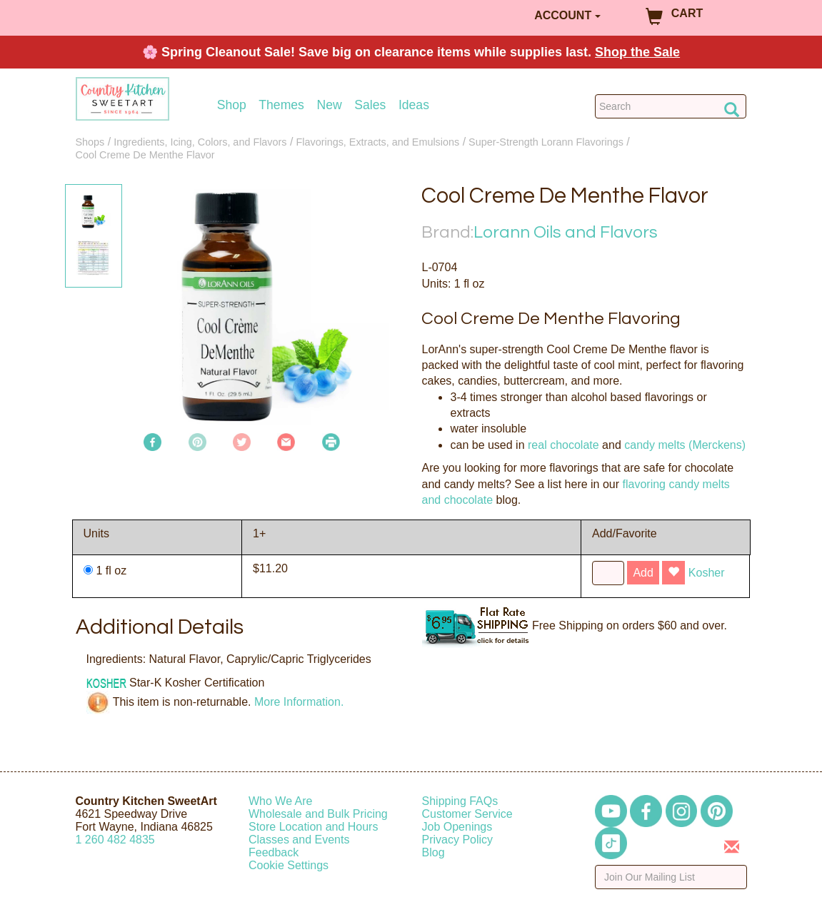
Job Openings (457, 827)
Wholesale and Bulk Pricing (318, 814)
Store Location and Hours (313, 827)
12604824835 (115, 840)
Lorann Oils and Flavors (565, 232)
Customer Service (467, 814)
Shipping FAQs (460, 801)
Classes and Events (299, 840)
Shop (231, 105)
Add (643, 573)
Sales (370, 105)
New (328, 105)
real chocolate (563, 445)
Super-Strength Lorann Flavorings (545, 142)
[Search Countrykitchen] (671, 106)
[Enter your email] (671, 877)
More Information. (299, 702)
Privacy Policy (457, 840)
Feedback (274, 852)
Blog (433, 852)
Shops (90, 142)
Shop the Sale (637, 52)
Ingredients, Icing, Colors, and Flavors (200, 142)
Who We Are (281, 801)
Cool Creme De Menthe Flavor (145, 155)
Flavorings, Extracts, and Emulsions (377, 142)
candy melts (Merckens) (685, 445)
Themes (281, 105)
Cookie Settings (289, 865)
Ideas (414, 105)
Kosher (706, 573)
